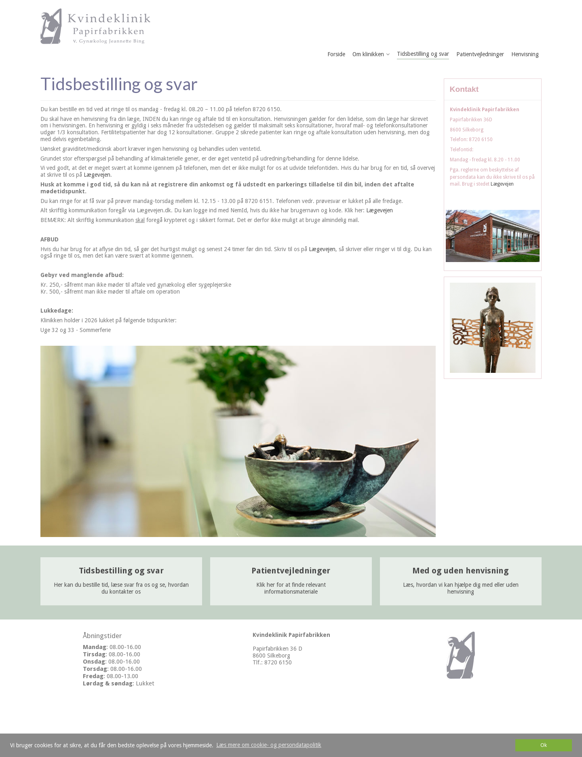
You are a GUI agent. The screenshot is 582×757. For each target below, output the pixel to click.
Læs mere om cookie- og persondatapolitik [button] (268, 745)
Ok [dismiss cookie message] (543, 745)
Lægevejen (97, 174)
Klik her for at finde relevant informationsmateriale (290, 581)
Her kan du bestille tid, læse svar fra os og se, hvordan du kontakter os (121, 581)
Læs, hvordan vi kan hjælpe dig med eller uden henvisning (461, 581)
